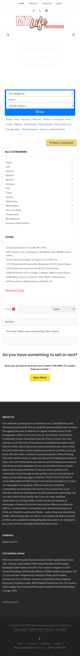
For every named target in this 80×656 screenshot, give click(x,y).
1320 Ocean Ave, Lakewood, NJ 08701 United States (32, 268)
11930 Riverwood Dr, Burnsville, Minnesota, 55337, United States (38, 264)
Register (47, 3)
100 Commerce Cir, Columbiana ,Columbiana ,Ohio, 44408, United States (38, 254)
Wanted (36, 119)
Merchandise (45, 124)
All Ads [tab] (10, 309)
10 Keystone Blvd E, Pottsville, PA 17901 (26, 247)
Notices (47, 119)
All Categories (16, 152)
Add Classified (61, 143)
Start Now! (40, 377)
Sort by (9, 321)
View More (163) (14, 290)
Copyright (61, 629)
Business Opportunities (52, 129)
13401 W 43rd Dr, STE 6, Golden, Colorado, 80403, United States (38, 272)
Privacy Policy (36, 629)
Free (68, 119)
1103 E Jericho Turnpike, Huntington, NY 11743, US (31, 259)
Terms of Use (20, 629)
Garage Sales (13, 129)
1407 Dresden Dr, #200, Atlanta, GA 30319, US (29, 281)
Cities (9, 237)
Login (59, 3)
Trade (9, 124)
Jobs (16, 119)
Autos (9, 119)
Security (50, 629)
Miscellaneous (30, 129)
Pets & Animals (63, 124)
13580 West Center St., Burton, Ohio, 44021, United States (36, 277)
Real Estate (30, 124)
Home (21, 3)
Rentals (18, 124)
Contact (33, 3)
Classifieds (39, 65)
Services (25, 119)
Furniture (59, 119)
